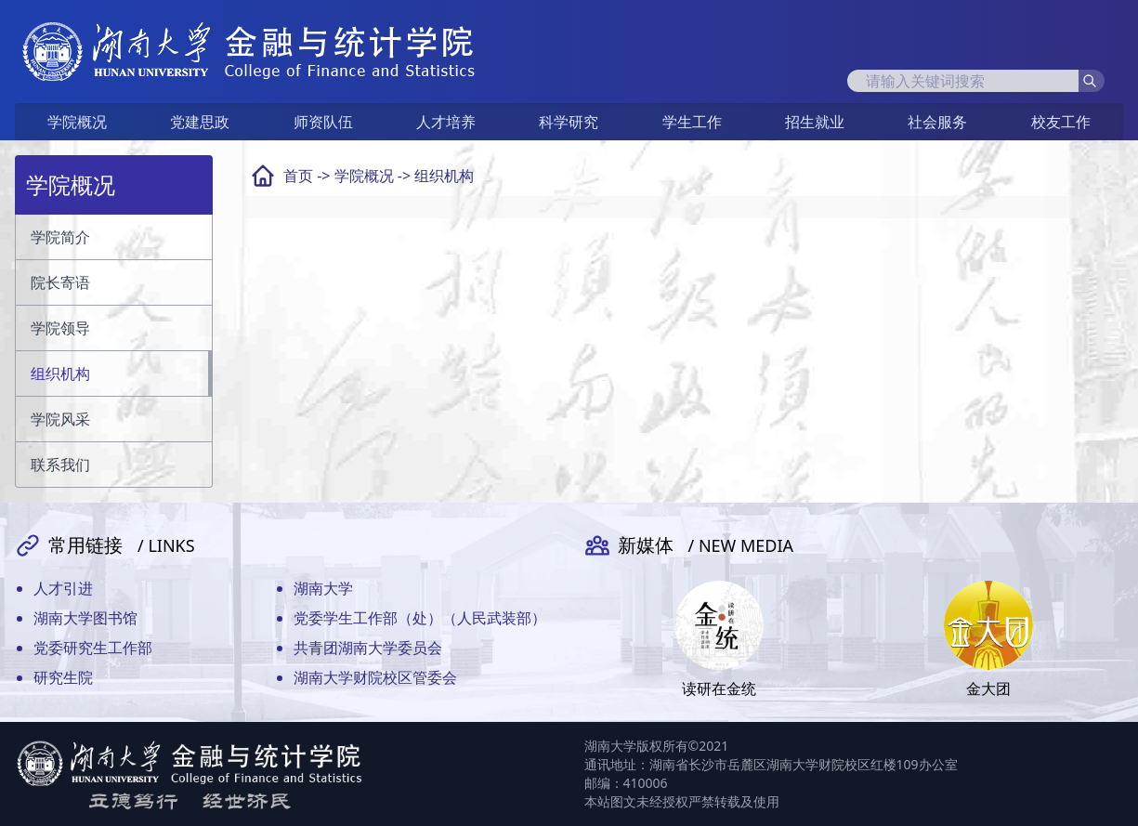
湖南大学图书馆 (85, 618)
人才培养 (446, 121)
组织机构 (444, 175)
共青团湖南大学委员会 (368, 647)
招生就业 (814, 121)
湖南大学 (323, 588)
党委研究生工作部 (92, 647)
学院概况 (77, 121)
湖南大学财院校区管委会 (375, 677)
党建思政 (199, 121)
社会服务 (937, 121)
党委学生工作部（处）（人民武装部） (420, 618)
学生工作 (692, 121)
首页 (298, 175)
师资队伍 (323, 121)
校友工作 (1061, 121)
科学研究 (568, 121)
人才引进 (63, 588)
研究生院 (63, 677)
